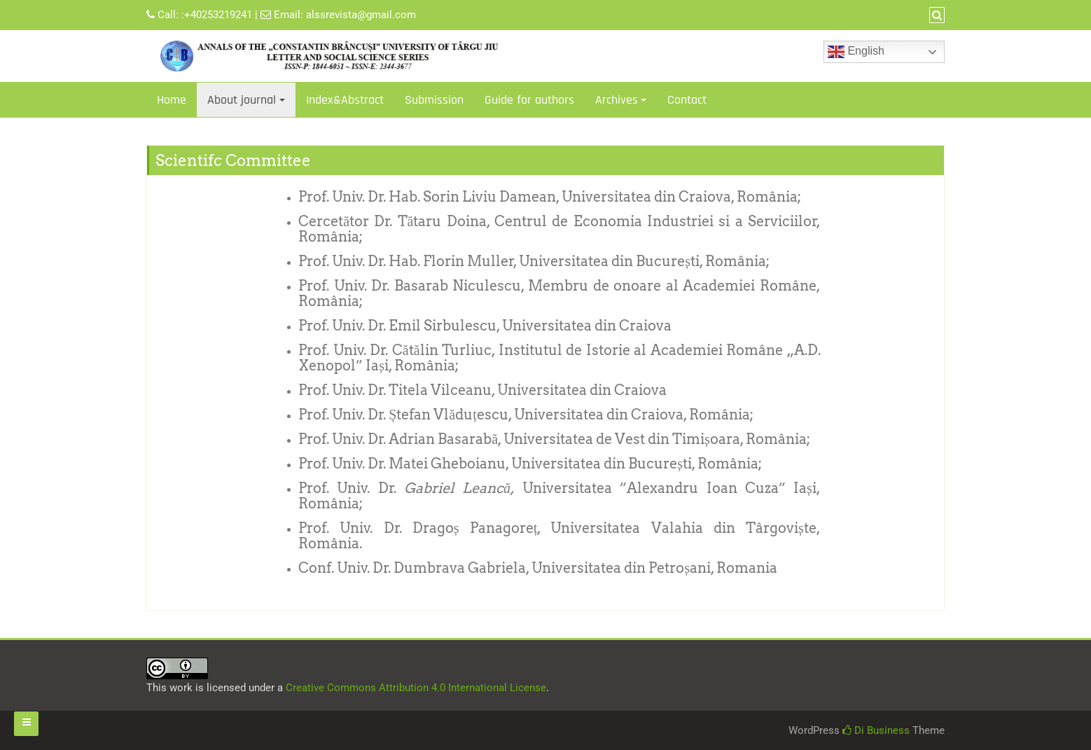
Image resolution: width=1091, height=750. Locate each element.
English (856, 51)
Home (171, 100)
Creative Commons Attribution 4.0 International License (416, 687)
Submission (434, 100)
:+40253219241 (216, 14)
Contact (687, 100)
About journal (241, 100)
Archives (616, 100)
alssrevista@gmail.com (361, 14)
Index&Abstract (345, 100)
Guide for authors (529, 100)
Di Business (876, 730)
